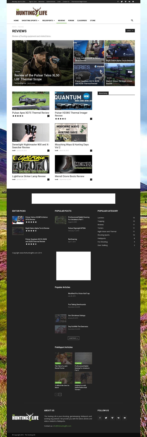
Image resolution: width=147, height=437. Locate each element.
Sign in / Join (33, 1)
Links (59, 1)
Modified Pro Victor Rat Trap (79, 293)
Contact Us (66, 1)
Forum (71, 20)
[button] (132, 21)
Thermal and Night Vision (79, 1)
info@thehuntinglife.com (62, 426)
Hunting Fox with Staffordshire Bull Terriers (81, 387)
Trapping (78, 363)
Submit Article (51, 1)
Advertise (41, 1)
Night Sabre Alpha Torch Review (37, 228)
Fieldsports (48, 20)
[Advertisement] (93, 11)
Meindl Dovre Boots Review (69, 176)
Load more (73, 338)
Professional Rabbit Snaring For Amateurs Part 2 (82, 368)
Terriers (58, 363)
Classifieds (82, 20)
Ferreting (58, 382)
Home (16, 20)
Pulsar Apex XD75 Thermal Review (30, 112)
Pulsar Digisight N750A (77, 228)
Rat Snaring (72, 239)
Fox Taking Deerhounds (77, 304)
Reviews (61, 20)
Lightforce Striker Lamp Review (29, 176)
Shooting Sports (30, 20)
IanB (13, 150)
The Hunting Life (20, 83)
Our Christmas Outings (76, 315)
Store (92, 20)
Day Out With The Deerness (78, 326)
